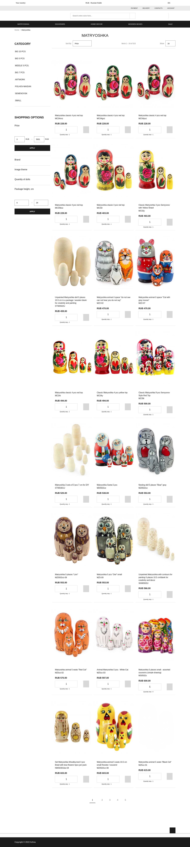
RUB (95, 2)
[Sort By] (82, 43)
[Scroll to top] (172, 830)
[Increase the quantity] (74, 129)
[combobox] (103, 15)
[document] (32, 73)
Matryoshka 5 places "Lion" (66, 577)
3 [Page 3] (110, 803)
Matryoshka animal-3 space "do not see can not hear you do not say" (114, 298)
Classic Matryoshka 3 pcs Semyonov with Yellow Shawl (154, 206)
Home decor (96, 24)
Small (18, 100)
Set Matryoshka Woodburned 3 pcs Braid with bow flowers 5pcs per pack (71, 766)
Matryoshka (23, 24)
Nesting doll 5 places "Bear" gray (153, 485)
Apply (32, 148)
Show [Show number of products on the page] (162, 43)
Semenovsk (21, 93)
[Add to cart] (81, 129)
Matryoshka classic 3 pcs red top (111, 205)
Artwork (20, 79)
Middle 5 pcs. (22, 65)
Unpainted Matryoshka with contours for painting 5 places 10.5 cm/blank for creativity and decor (155, 580)
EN (170, 2)
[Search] (133, 15)
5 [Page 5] (125, 803)
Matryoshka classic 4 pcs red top (69, 115)
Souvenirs (60, 24)
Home (17, 30)
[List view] (61, 43)
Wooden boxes (135, 24)
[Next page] (135, 803)
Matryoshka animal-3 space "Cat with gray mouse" (154, 298)
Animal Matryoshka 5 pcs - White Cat (113, 673)
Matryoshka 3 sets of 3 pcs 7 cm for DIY (70, 486)
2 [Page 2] (102, 803)
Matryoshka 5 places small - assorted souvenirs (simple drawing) (154, 674)
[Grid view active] (55, 43)
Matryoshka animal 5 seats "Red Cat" (71, 673)
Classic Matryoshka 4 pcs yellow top (112, 393)
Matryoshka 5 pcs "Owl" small (109, 577)
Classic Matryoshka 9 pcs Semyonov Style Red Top (154, 393)
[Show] (170, 43)
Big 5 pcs (19, 58)
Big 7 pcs (19, 72)
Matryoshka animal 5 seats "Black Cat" (155, 765)
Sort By (68, 43)
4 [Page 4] (117, 803)
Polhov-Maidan (23, 86)
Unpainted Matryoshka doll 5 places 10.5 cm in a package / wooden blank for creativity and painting (71, 300)
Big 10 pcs (20, 51)
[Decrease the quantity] (58, 129)
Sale (170, 24)
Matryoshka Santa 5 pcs (107, 485)
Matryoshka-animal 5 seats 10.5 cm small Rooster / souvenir (112, 766)
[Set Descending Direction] (94, 43)
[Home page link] (30, 15)
